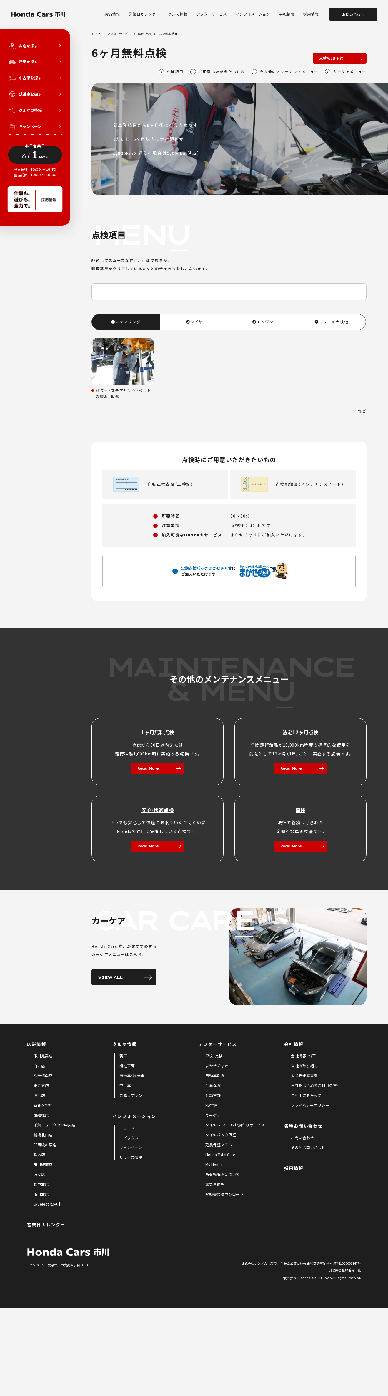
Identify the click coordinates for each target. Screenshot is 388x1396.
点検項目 (171, 71)
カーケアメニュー (346, 71)
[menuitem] (43, 1144)
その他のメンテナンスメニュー (285, 71)
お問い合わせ (353, 14)
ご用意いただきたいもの (217, 71)
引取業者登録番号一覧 (345, 1357)
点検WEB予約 (331, 58)
